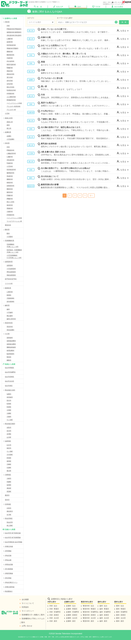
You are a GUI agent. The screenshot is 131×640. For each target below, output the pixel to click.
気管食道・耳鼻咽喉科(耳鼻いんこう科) (14, 251)
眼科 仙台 (120, 606)
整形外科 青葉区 (89, 609)
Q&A (77, 6)
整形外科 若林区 (89, 615)
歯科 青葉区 (104, 609)
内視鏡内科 (10, 93)
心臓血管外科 (11, 153)
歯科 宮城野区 (105, 612)
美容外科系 (9, 323)
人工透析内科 (11, 97)
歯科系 (7, 305)
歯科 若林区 (104, 615)
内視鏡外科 (10, 215)
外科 (8, 147)
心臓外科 (10, 157)
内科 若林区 (54, 615)
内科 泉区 (53, 621)
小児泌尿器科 (11, 269)
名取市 (9, 427)
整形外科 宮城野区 (90, 612)
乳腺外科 (10, 163)
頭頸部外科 (10, 186)
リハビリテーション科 (14, 221)
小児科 (7, 113)
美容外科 (10, 326)
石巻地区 (8, 504)
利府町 (9, 407)
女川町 (9, 514)
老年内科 (10, 80)
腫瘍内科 (10, 51)
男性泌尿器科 (11, 272)
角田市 (9, 448)
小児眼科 (10, 236)
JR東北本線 (9, 546)
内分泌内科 (10, 61)
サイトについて (28, 603)
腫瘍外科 (10, 179)
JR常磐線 (8, 551)
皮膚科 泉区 (71, 621)
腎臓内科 (10, 68)
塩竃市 (9, 394)
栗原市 (7, 495)
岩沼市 (9, 431)
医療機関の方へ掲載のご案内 (33, 614)
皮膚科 (9, 136)
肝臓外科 (10, 195)
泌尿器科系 (9, 261)
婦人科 (9, 128)
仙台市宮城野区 (10, 372)
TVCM (96, 6)
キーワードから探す (65, 18)
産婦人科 (10, 122)
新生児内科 (10, 87)
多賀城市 (10, 397)
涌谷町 (9, 488)
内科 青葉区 (54, 609)
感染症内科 (10, 74)
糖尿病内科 (10, 55)
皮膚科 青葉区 (71, 609)
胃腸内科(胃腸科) (12, 48)
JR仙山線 (8, 560)
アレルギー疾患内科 (13, 106)
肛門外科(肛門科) (11, 279)
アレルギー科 (11, 110)
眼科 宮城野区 (122, 612)
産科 (8, 125)
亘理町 (9, 434)
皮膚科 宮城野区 (72, 612)
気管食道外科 (11, 169)
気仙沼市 (10, 522)
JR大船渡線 (9, 569)
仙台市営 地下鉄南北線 (13, 533)
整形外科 (8, 225)
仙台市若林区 (9, 377)
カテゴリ (30, 18)
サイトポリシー (28, 611)
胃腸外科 (10, 208)
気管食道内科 (11, 45)
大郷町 (9, 413)
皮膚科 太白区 (71, 618)
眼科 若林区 (121, 615)
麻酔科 (9, 360)
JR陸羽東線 (9, 573)
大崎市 (9, 478)
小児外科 (10, 166)
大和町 (9, 410)
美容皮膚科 (10, 330)
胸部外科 (10, 189)
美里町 (9, 491)
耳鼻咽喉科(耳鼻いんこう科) (12, 245)
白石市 (9, 445)
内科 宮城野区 (55, 612)
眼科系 (7, 229)
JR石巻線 (8, 578)
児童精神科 (10, 298)
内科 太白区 (54, 618)
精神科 (9, 295)
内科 (8, 26)
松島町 (9, 403)
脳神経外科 (10, 173)
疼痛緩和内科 (11, 100)
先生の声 (58, 6)
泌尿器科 (10, 265)
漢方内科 (10, 77)
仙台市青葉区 (9, 367)
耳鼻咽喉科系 (9, 240)
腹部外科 (10, 192)
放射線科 (10, 337)
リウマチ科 (9, 283)
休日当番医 (117, 6)
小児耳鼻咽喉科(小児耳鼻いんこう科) (14, 256)
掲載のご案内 (107, 2)
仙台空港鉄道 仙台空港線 (13, 542)
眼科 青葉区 (121, 609)
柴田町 (9, 461)
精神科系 (8, 288)
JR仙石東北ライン (11, 582)
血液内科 (10, 42)
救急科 (9, 357)
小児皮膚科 (10, 139)
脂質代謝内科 (11, 64)
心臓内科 (10, 38)
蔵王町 (9, 471)
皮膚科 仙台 (71, 606)
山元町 (9, 437)
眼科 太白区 (121, 618)
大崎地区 (8, 475)
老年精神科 (10, 301)
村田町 (9, 458)
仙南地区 (8, 441)
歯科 (8, 309)
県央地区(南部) (10, 424)
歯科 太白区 (104, 618)
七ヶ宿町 (10, 451)
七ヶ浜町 (10, 420)
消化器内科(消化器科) (14, 35)
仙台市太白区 (9, 381)
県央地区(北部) (10, 390)
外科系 (7, 143)
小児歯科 (10, 312)
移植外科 (10, 182)
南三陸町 (10, 525)
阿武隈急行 (9, 591)
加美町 (9, 485)
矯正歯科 (10, 316)
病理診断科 (10, 350)
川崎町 (9, 464)
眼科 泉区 (120, 621)
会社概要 (25, 599)
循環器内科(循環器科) (14, 32)
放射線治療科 (11, 344)
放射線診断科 (11, 341)
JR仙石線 (8, 555)
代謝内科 (10, 58)
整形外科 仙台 (88, 606)
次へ (91, 195)
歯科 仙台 (103, 606)
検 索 (41, 6)
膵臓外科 (10, 199)
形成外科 (10, 176)
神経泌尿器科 (11, 275)
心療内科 (10, 292)
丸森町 (9, 467)
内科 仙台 (53, 606)
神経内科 (10, 71)
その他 (7, 334)
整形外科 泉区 (88, 621)
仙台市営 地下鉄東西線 (13, 537)
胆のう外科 (10, 202)
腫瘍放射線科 (11, 347)
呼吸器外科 (10, 150)
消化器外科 (10, 160)
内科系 (7, 22)
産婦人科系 (9, 118)
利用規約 (25, 607)
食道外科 (10, 205)
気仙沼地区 (9, 518)
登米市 (7, 500)
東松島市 (10, 511)
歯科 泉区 (103, 621)
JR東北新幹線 (9, 587)
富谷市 (9, 400)
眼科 (8, 233)
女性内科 (10, 84)
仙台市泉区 (9, 385)
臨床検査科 (10, 354)
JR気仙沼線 (9, 564)
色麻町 (9, 482)
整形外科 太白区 (89, 618)
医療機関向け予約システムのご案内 (113, 4)
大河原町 (10, 454)
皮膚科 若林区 (71, 615)
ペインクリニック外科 (14, 218)
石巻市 (9, 508)
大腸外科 (10, 211)
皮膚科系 (8, 132)
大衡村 (9, 416)
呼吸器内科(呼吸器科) (14, 29)
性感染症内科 (11, 90)
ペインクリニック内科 (14, 103)
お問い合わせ (117, 2)
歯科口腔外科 (11, 319)
